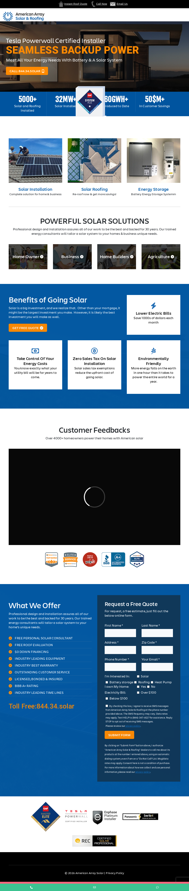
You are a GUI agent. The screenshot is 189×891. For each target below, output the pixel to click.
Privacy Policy (115, 873)
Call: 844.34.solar (27, 71)
